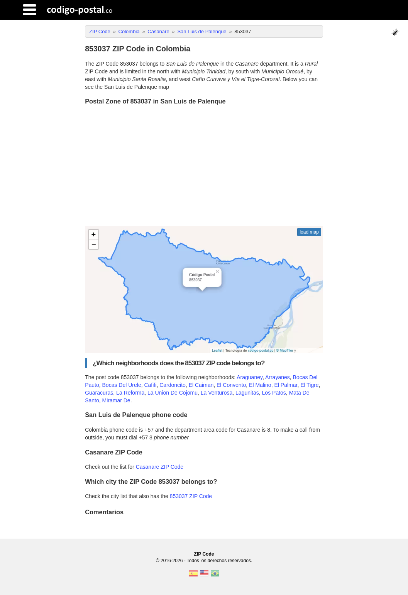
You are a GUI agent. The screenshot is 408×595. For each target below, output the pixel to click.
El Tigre (309, 385)
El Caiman (201, 385)
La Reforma (130, 393)
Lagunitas (247, 393)
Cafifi (150, 385)
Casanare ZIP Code (159, 467)
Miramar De (116, 400)
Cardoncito (172, 385)
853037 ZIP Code (191, 496)
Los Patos (274, 393)
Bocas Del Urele (121, 385)
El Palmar (285, 385)
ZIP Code (204, 554)
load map (309, 232)
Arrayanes (277, 377)
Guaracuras (99, 393)
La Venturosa (217, 393)
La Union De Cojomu (172, 393)
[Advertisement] (204, 166)
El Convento (231, 385)
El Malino (260, 385)
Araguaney (249, 377)
